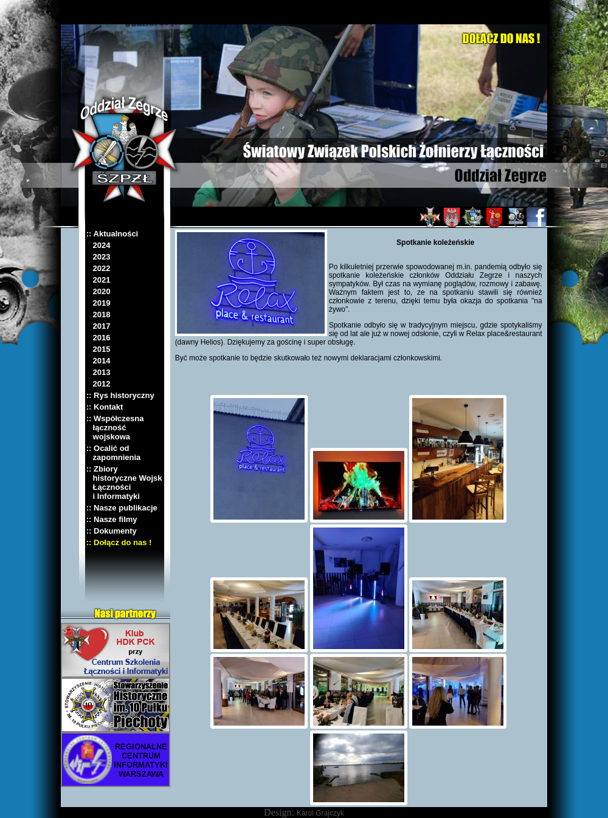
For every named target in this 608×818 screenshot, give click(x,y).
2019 (98, 303)
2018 (98, 314)
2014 (98, 360)
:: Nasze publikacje (121, 507)
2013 (98, 372)
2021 (98, 279)
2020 (98, 291)
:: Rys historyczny (120, 395)
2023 (98, 256)
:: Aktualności (112, 233)
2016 (98, 337)
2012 (98, 383)
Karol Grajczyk (320, 813)
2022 (98, 268)
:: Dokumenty (111, 530)
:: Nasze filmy (111, 519)
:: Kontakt (104, 406)
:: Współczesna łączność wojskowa (115, 427)
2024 (98, 245)
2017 (98, 326)
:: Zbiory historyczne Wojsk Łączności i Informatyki (124, 482)
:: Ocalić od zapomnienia (113, 453)
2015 (98, 349)
